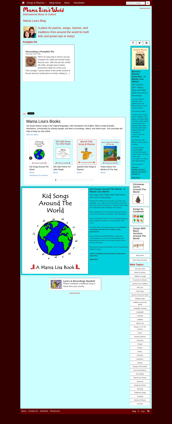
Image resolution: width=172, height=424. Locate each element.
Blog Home (140, 255)
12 (76, 180)
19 (89, 180)
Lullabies (140, 319)
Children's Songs (140, 276)
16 (83, 180)
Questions (139, 359)
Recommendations (139, 370)
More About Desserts (140, 260)
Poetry (140, 351)
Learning (140, 316)
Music (140, 333)
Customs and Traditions (140, 284)
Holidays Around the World (140, 303)
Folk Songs (140, 291)
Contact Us (33, 411)
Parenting (140, 340)
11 (74, 180)
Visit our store (32, 135)
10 (72, 180)
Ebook (32, 172)
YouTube (140, 404)
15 (81, 180)
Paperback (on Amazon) (39, 175)
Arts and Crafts (140, 269)
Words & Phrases (140, 400)
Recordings (140, 374)
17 (85, 180)
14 (80, 180)
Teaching (140, 389)
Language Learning (140, 308)
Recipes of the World (140, 366)
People (140, 344)
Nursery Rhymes (140, 336)
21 (93, 180)
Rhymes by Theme (139, 378)
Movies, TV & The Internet (140, 328)
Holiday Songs (140, 299)
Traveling (140, 396)
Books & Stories (139, 272)
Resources (55, 411)
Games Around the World (140, 295)
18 (87, 180)
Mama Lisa (140, 323)
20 (91, 180)
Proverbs (140, 355)
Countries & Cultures (140, 280)
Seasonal (140, 381)
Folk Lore (140, 287)
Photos (140, 348)
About (23, 411)
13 (78, 180)
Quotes (139, 363)
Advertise (44, 411)
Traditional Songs (140, 392)
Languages (140, 312)
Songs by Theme (140, 385)
